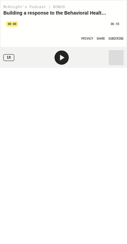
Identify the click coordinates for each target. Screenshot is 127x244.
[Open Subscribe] (116, 38)
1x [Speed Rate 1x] (9, 57)
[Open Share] (101, 38)
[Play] (62, 57)
